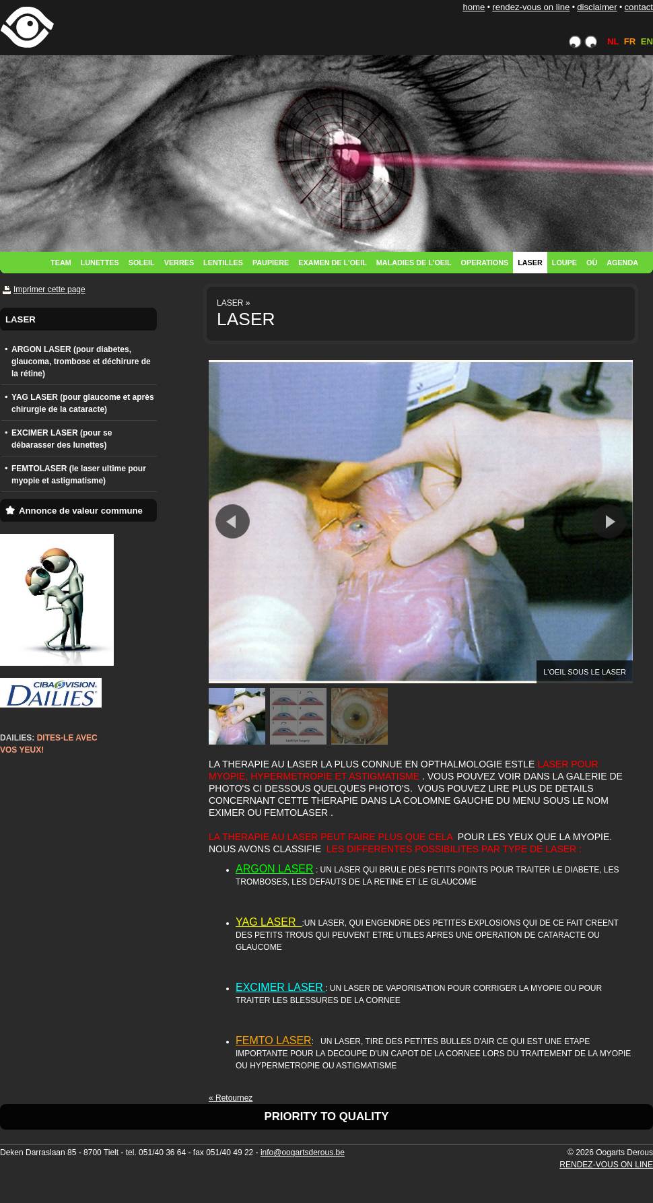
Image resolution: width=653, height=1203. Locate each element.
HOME (473, 7)
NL (613, 41)
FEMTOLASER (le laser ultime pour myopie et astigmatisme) (78, 474)
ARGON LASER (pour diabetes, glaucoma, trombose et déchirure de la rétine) (81, 361)
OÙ (591, 263)
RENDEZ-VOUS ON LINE (531, 7)
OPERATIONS (485, 263)
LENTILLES (223, 263)
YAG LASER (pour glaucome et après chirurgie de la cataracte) (82, 403)
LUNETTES (100, 263)
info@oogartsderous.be (303, 1152)
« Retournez (230, 1098)
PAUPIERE (270, 263)
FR (630, 41)
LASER (530, 263)
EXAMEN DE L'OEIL (332, 263)
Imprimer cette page (49, 289)
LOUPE (564, 263)
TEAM (60, 263)
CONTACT (638, 7)
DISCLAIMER (597, 7)
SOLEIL (142, 263)
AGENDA (622, 263)
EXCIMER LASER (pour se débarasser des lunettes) (61, 439)
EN (647, 41)
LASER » (233, 303)
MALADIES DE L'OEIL (414, 263)
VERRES (179, 263)
